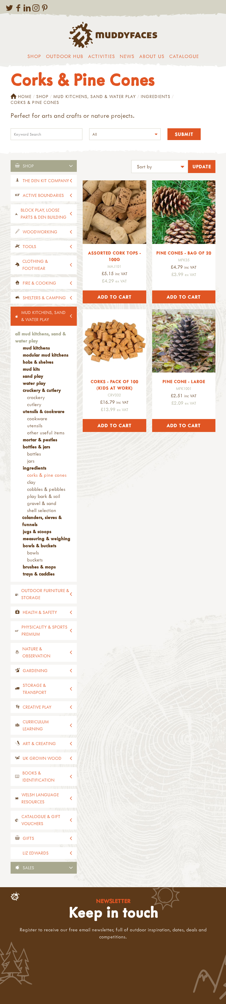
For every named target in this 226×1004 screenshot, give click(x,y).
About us (151, 56)
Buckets (35, 560)
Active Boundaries (43, 195)
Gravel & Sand (41, 503)
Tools (29, 246)
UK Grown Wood (42, 758)
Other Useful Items (45, 432)
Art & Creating (39, 743)
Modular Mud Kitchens (45, 355)
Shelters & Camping (44, 297)
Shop (34, 56)
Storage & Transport (34, 688)
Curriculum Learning (36, 725)
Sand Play (33, 376)
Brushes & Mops (39, 567)
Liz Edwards (36, 853)
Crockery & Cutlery (42, 390)
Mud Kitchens (36, 348)
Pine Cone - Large (183, 381)
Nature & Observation (36, 652)
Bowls (33, 553)
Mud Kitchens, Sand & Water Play (94, 96)
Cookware (37, 418)
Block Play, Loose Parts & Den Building (44, 213)
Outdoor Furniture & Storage (45, 594)
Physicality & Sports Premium (44, 630)
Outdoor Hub (64, 56)
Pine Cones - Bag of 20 (183, 253)
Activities (101, 56)
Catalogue (184, 56)
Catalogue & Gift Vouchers (40, 820)
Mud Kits (31, 369)
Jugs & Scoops (37, 531)
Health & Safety (40, 612)
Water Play (34, 383)
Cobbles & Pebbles (46, 489)
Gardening (35, 670)
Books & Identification (38, 776)
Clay (31, 482)
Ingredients (155, 96)
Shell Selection (41, 510)
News (127, 56)
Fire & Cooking (39, 283)
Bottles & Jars (36, 447)
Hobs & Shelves (38, 362)
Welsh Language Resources (40, 798)
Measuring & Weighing (46, 538)
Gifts (28, 838)
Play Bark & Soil (43, 496)
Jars (30, 461)
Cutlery (34, 404)
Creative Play (37, 707)
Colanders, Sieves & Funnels (42, 520)
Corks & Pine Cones (47, 475)
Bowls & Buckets (39, 545)
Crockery (36, 397)
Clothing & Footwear (35, 264)
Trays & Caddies (38, 574)
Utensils (34, 425)
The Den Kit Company (46, 180)
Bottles (34, 454)
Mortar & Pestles (40, 440)
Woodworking (40, 232)
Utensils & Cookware (43, 411)
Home (21, 96)
